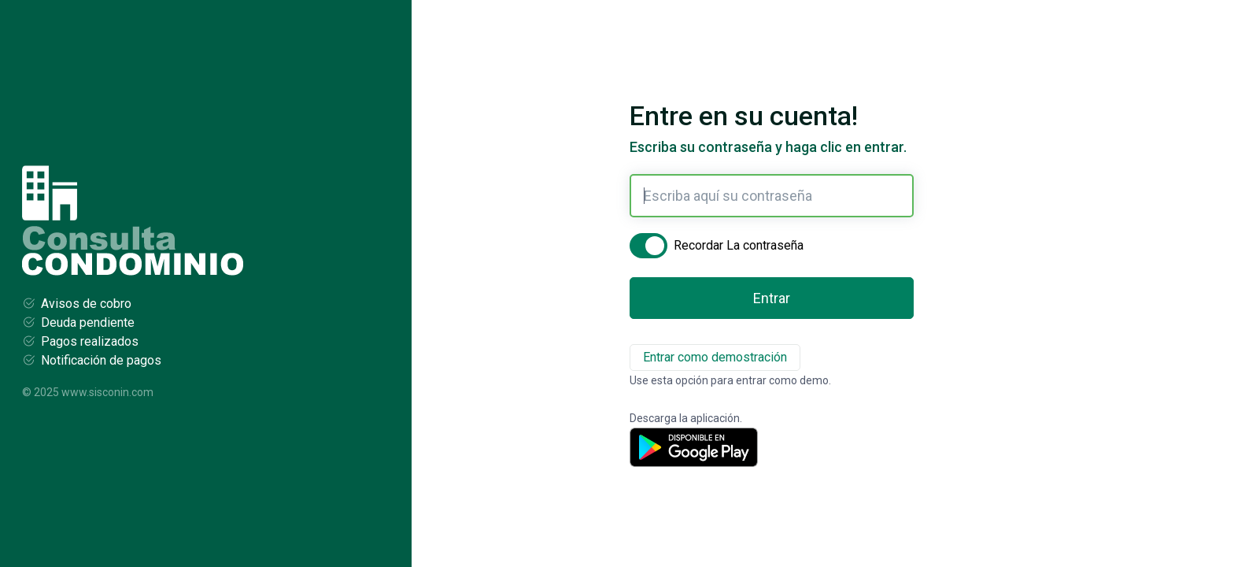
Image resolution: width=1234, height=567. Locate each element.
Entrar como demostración (715, 357)
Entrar (771, 298)
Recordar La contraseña (732, 247)
